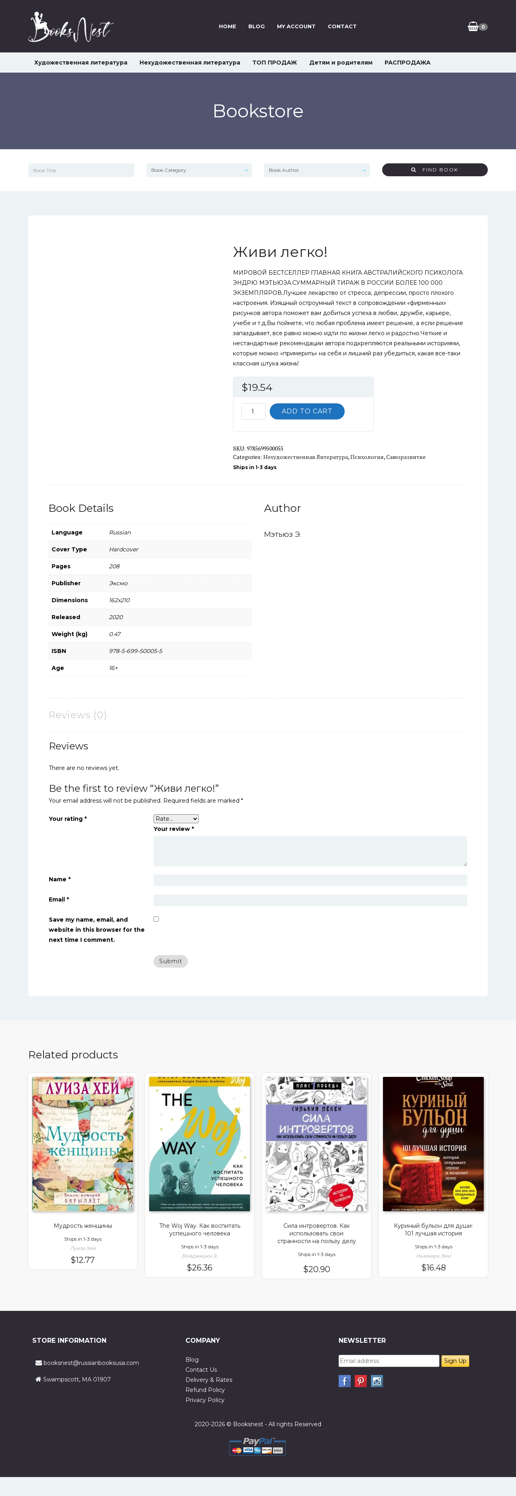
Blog (255, 26)
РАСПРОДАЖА (408, 62)
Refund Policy (205, 1390)
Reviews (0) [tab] (77, 715)
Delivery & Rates (208, 1379)
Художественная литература (80, 62)
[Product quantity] (253, 411)
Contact (341, 26)
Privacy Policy (205, 1400)
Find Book (434, 170)
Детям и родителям (340, 62)
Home (226, 26)
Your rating (68, 818)
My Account (295, 26)
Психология (367, 457)
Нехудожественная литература (189, 62)
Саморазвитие (406, 457)
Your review (174, 829)
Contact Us (201, 1369)
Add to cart (307, 411)
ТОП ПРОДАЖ (274, 62)
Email (59, 899)
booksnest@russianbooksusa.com (91, 1363)
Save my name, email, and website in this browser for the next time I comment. (97, 929)
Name (60, 879)
